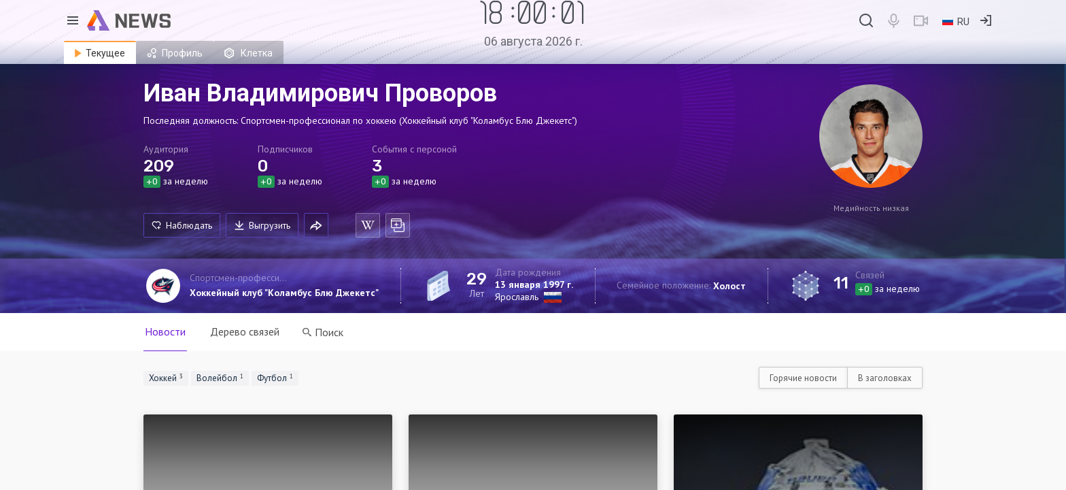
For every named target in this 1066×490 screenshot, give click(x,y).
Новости (165, 331)
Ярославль (516, 297)
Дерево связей (244, 331)
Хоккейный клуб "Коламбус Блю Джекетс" (284, 293)
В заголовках (885, 378)
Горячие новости (803, 378)
